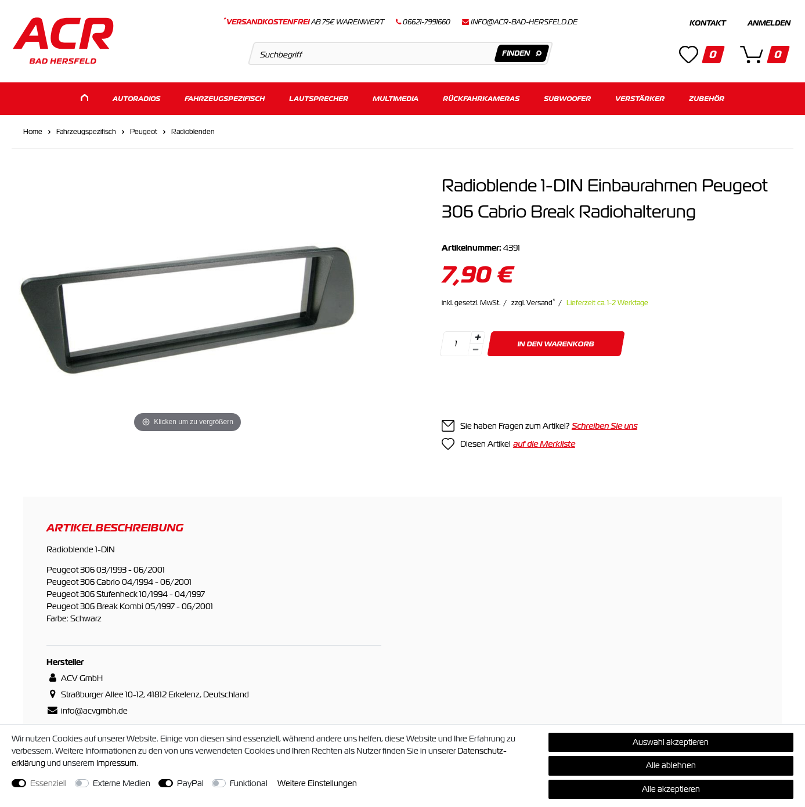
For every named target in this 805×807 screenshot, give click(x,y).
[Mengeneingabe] (455, 342)
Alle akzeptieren (671, 789)
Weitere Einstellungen (317, 783)
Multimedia (395, 97)
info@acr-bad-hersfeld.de (524, 22)
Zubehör (706, 97)
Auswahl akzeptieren (671, 742)
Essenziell (48, 783)
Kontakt (707, 23)
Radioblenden (193, 130)
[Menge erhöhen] (478, 336)
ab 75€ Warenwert (303, 22)
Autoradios (136, 97)
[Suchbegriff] (401, 53)
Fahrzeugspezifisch (225, 97)
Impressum (116, 763)
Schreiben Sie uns (604, 424)
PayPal (190, 783)
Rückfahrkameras (481, 97)
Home (32, 130)
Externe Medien (121, 783)
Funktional (249, 783)
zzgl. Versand (533, 301)
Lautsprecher (318, 97)
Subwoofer (567, 97)
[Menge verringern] (475, 348)
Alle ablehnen (671, 765)
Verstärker (640, 97)
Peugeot (143, 130)
